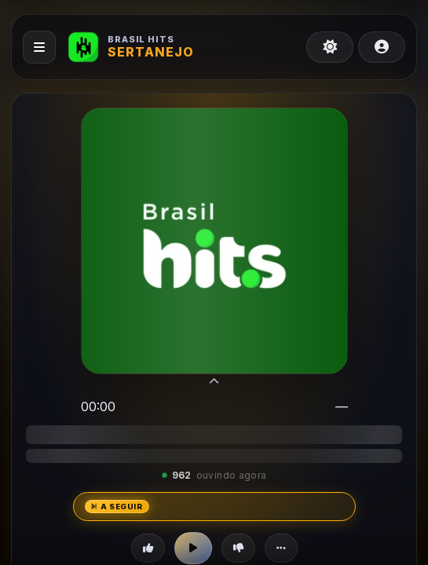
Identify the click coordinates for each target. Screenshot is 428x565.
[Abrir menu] (39, 47)
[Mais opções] (281, 548)
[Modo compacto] (214, 383)
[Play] (193, 548)
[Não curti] (238, 548)
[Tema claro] (329, 47)
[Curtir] (148, 548)
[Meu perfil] (381, 47)
